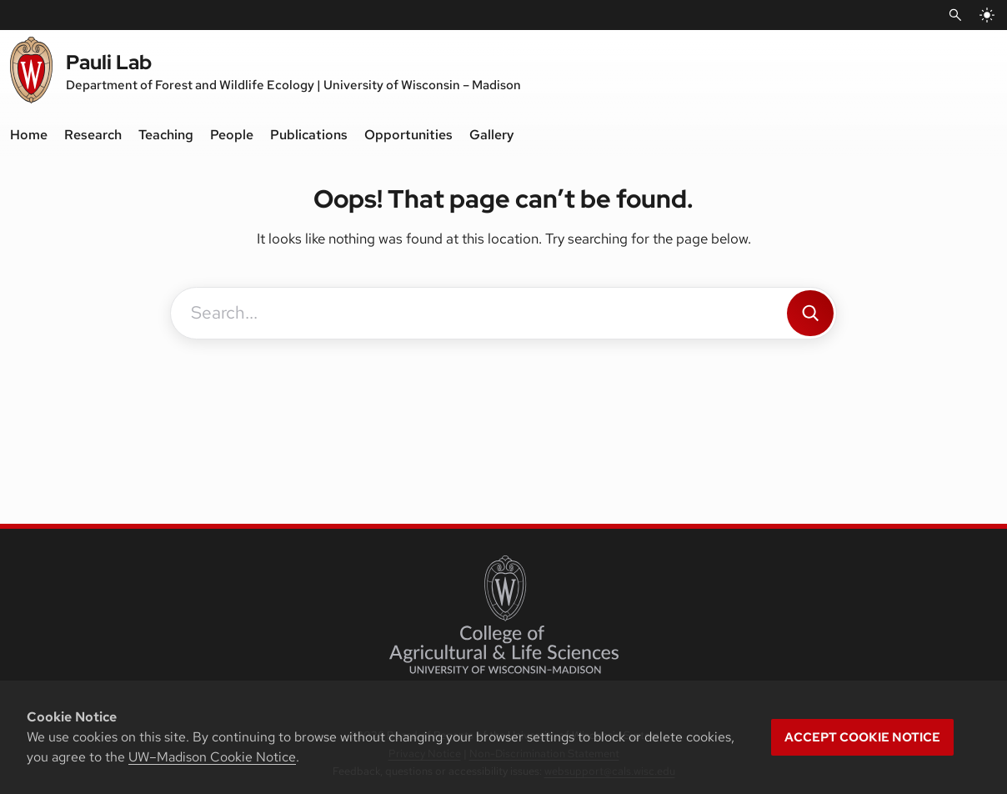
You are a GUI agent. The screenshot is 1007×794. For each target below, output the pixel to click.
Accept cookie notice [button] (862, 737)
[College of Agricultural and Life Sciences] (504, 614)
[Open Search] (955, 15)
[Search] (810, 313)
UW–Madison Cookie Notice (212, 757)
